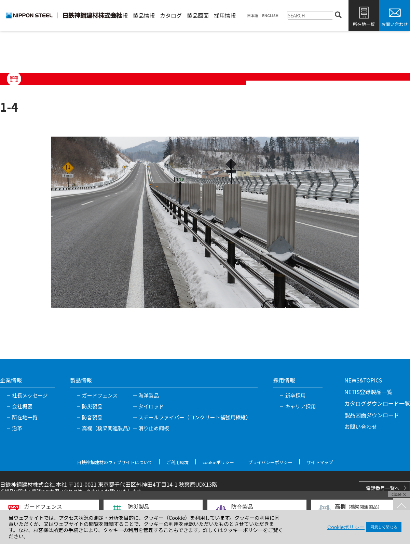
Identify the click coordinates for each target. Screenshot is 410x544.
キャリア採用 (300, 406)
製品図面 (198, 15)
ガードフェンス (100, 395)
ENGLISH (270, 15)
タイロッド (151, 406)
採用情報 (225, 15)
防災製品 (92, 406)
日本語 (252, 15)
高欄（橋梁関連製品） (107, 428)
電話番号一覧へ (382, 488)
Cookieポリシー (346, 527)
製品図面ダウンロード (371, 415)
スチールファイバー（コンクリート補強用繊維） (194, 417)
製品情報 (144, 15)
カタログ (171, 15)
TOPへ (401, 506)
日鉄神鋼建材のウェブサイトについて (114, 462)
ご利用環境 (177, 462)
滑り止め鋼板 (153, 428)
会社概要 (22, 406)
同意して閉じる (383, 527)
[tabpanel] (205, 222)
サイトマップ (319, 462)
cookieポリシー (218, 462)
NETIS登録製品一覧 (368, 392)
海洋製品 (148, 395)
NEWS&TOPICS (363, 380)
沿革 (17, 428)
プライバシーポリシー (270, 462)
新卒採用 (295, 395)
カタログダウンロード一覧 (377, 403)
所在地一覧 (364, 24)
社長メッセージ (30, 395)
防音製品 (92, 417)
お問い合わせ (394, 24)
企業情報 (117, 15)
